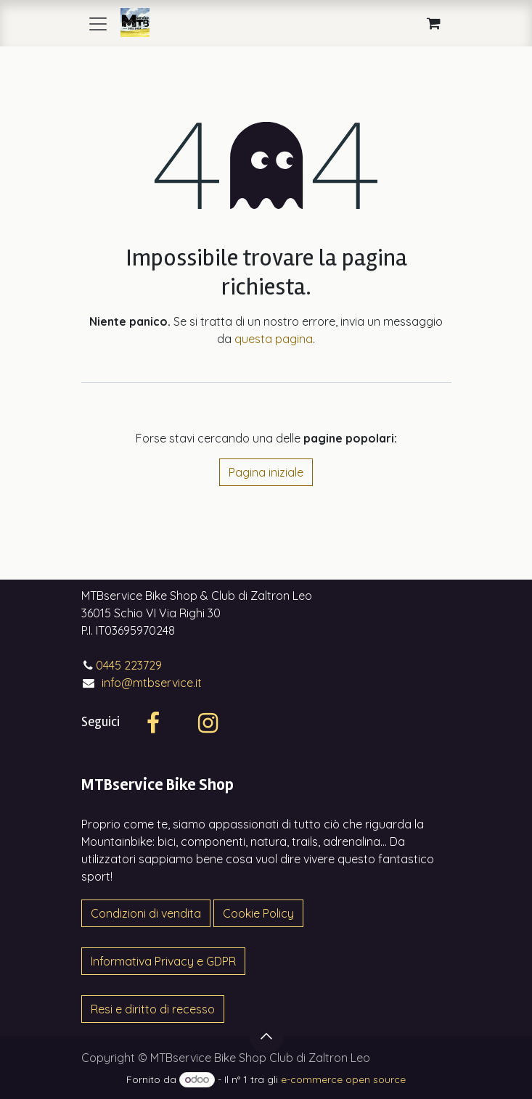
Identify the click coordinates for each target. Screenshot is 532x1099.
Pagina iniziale (266, 472)
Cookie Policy (258, 913)
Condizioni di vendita (146, 913)
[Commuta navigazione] (98, 23)
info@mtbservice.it (152, 682)
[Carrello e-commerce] (434, 23)
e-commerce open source (343, 1079)
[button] (266, 1035)
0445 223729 (129, 665)
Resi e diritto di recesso (153, 1009)
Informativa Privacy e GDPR (163, 961)
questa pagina (273, 339)
